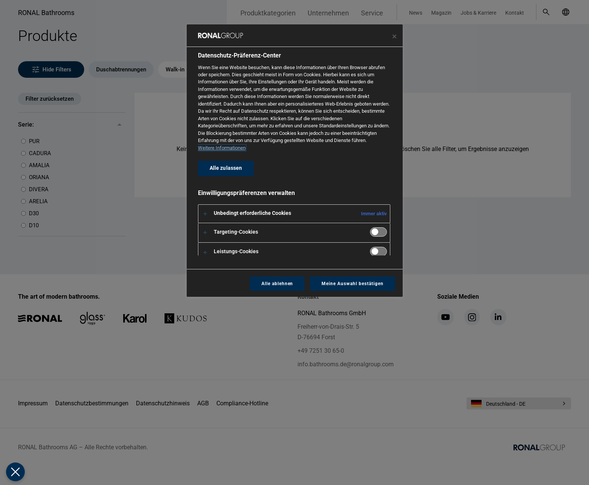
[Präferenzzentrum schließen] (394, 36)
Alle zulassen (226, 168)
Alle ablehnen (277, 283)
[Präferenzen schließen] (15, 471)
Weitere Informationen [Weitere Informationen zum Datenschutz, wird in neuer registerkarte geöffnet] (222, 148)
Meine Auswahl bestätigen (352, 283)
